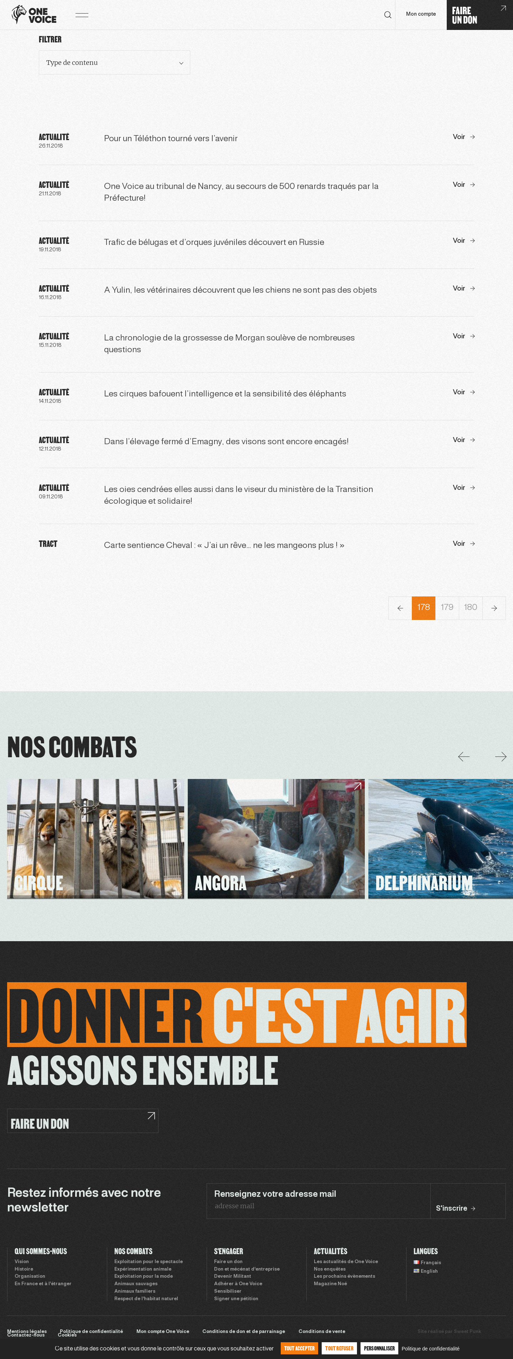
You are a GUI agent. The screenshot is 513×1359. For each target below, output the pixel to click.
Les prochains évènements (344, 1277)
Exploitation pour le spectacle (148, 1262)
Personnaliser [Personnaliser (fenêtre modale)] (379, 1348)
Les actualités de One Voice (346, 1262)
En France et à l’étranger (43, 1284)
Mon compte (421, 14)
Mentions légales (27, 1332)
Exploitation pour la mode (143, 1277)
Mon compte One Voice (162, 1332)
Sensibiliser (228, 1291)
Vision (22, 1262)
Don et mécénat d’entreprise (247, 1269)
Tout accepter (299, 1348)
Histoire (24, 1269)
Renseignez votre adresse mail (275, 1195)
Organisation (30, 1277)
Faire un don (228, 1262)
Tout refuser (339, 1348)
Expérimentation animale (142, 1269)
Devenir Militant (232, 1277)
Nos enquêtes (330, 1269)
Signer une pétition (236, 1299)
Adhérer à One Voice (238, 1284)
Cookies (67, 1335)
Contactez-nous (26, 1335)
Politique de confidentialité (91, 1332)
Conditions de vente (322, 1332)
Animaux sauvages (135, 1284)
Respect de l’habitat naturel (146, 1299)
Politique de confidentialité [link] (430, 1349)
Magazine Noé (330, 1284)
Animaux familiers (134, 1291)
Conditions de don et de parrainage (243, 1332)
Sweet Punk (467, 1332)
